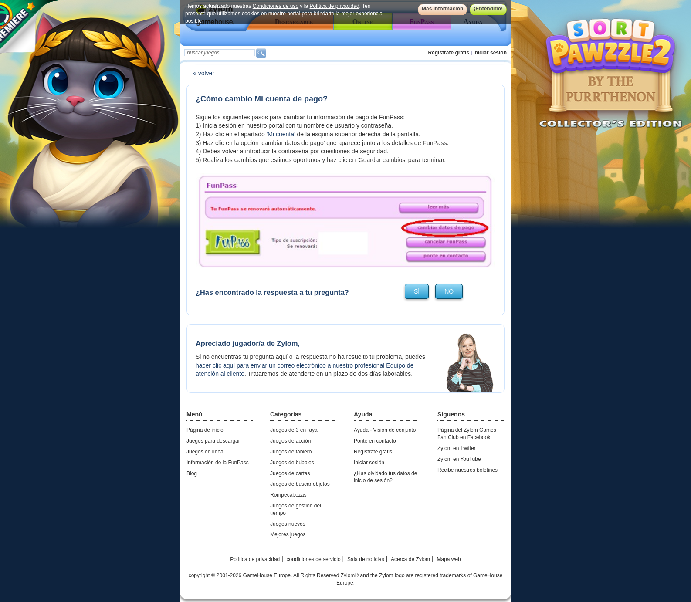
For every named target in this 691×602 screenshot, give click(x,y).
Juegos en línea (205, 452)
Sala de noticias (365, 559)
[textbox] (219, 52)
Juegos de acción (290, 441)
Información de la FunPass (217, 463)
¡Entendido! (488, 9)
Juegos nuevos (287, 524)
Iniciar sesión (490, 53)
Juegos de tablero (291, 452)
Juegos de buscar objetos (300, 484)
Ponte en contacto (375, 441)
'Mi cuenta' (281, 134)
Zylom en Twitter (456, 448)
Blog (191, 473)
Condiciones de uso (275, 6)
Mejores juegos (287, 534)
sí (417, 291)
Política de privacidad (334, 6)
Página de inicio (205, 430)
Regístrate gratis (448, 53)
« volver (203, 73)
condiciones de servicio (314, 559)
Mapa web (449, 559)
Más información (442, 9)
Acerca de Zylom (410, 559)
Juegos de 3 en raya (294, 430)
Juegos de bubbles (292, 463)
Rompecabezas (288, 495)
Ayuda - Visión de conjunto (385, 430)
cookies (251, 13)
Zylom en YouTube (459, 459)
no (449, 291)
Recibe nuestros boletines (467, 470)
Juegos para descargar (213, 441)
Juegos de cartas (290, 473)
